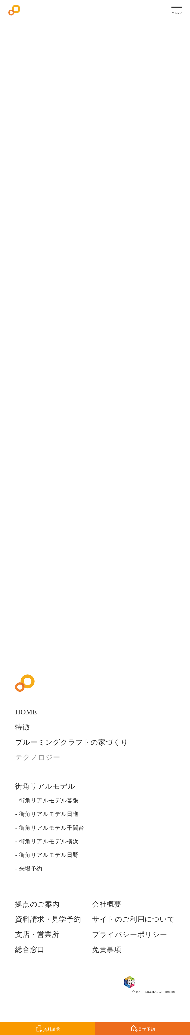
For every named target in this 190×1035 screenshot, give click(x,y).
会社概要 (102, 913)
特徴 (23, 735)
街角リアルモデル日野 (51, 863)
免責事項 (102, 958)
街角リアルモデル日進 (51, 822)
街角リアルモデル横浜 (51, 849)
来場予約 (31, 877)
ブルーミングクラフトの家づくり (75, 750)
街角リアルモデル (47, 795)
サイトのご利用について (131, 928)
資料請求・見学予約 (50, 928)
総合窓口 (30, 958)
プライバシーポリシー (127, 943)
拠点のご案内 (39, 913)
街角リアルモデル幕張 (51, 809)
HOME (26, 720)
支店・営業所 (38, 943)
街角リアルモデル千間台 (54, 836)
